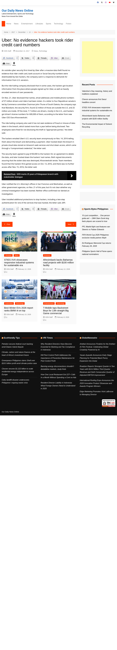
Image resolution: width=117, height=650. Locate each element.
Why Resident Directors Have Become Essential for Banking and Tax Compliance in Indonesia (58, 347)
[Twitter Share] (27, 58)
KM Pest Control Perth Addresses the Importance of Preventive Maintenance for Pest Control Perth (58, 358)
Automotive (9, 303)
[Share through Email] (66, 58)
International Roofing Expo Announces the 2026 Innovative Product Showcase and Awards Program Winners (97, 383)
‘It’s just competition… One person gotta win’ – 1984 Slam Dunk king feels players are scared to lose (96, 218)
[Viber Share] (54, 58)
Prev (7, 224)
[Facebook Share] (10, 58)
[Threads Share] (42, 58)
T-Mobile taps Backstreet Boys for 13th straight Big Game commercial (56, 311)
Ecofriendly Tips (12, 338)
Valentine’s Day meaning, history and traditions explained (97, 92)
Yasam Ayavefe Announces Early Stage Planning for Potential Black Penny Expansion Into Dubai (96, 358)
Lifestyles (39, 24)
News (16, 24)
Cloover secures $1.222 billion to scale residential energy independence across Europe (18, 371)
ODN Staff (6, 51)
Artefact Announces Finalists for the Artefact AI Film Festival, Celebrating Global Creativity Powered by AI (97, 347)
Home (8, 24)
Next (71, 224)
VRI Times (48, 338)
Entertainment (27, 24)
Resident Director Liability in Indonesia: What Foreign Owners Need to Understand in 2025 (58, 386)
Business (47, 255)
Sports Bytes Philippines (96, 209)
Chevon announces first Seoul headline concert (94, 100)
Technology (58, 24)
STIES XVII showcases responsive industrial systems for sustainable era (19, 263)
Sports (48, 24)
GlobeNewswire (89, 338)
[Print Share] (6, 63)
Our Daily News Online (18, 10)
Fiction (68, 24)
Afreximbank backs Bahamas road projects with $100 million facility (58, 263)
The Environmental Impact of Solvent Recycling (97, 125)
